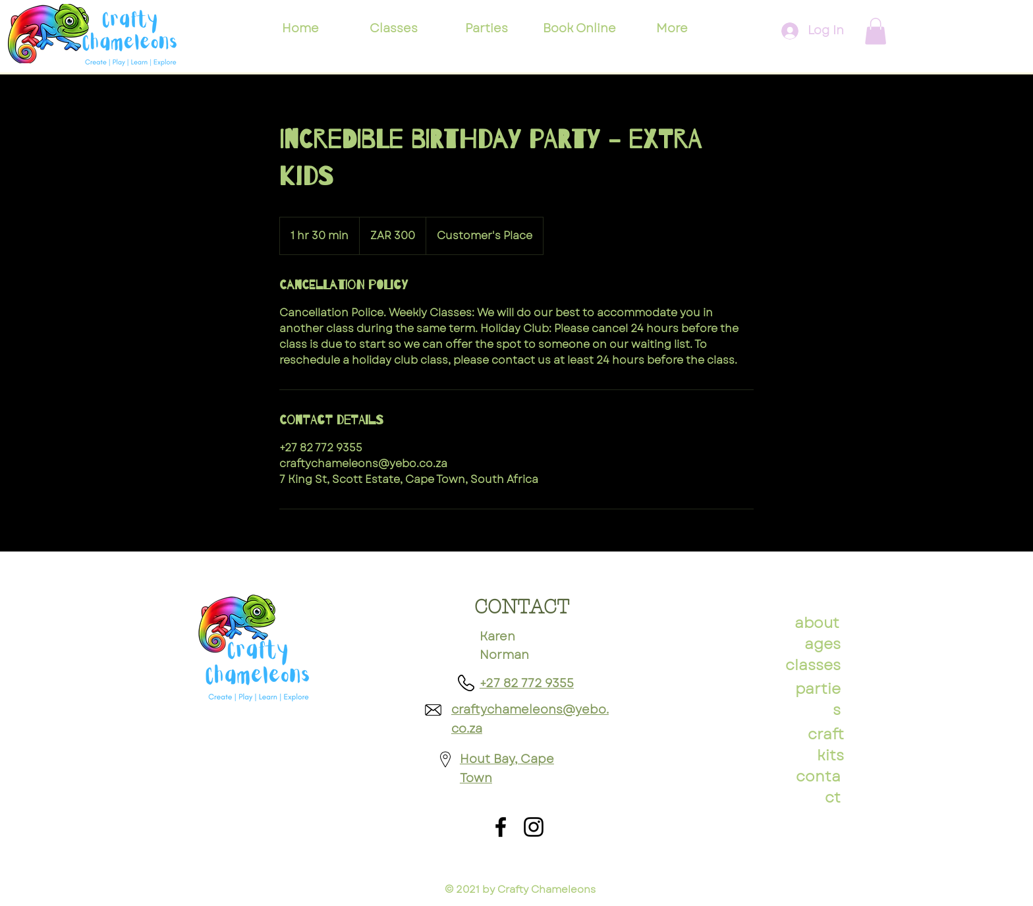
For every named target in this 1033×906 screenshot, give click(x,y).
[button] (875, 31)
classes (813, 664)
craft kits (826, 744)
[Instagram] (533, 827)
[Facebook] (501, 827)
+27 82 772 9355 (527, 683)
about (817, 622)
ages (822, 643)
